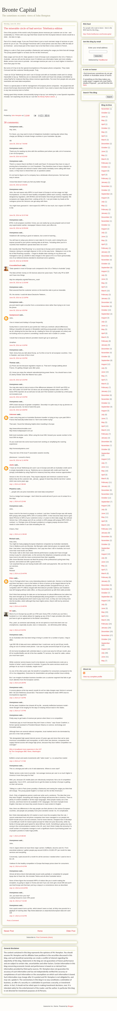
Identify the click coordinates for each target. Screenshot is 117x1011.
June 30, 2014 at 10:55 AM (18, 228)
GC (10, 611)
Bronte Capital (19, 9)
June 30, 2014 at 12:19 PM (18, 297)
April (103, 124)
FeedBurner (103, 60)
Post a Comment (13, 920)
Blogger (70, 1006)
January (104, 182)
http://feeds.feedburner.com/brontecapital (97, 34)
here (85, 85)
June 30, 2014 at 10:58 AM (18, 261)
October (104, 113)
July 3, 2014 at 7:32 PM (17, 698)
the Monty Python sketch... (47, 97)
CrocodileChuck (15, 265)
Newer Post (9, 931)
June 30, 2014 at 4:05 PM (18, 310)
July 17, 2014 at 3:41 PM (18, 916)
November (105, 109)
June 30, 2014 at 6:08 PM (18, 410)
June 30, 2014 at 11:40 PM (18, 460)
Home (40, 931)
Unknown (13, 414)
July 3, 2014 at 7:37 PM (17, 711)
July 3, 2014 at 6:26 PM (17, 683)
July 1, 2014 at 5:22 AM (17, 501)
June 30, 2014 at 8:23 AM (18, 156)
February (104, 163)
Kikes (11, 578)
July (102, 202)
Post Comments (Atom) (44, 937)
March (103, 140)
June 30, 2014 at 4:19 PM (18, 345)
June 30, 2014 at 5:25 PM (18, 380)
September (105, 194)
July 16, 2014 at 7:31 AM (18, 901)
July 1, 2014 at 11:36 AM (18, 534)
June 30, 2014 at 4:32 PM (18, 358)
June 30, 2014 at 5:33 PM (18, 397)
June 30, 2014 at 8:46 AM (18, 185)
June (103, 117)
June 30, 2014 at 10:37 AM (18, 215)
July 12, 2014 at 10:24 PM (18, 888)
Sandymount (14, 315)
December (105, 144)
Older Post (70, 931)
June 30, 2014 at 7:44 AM (18, 144)
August (104, 171)
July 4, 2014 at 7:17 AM (17, 761)
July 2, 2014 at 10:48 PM (18, 606)
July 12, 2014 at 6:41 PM (18, 866)
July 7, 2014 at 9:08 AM (17, 836)
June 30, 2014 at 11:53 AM (18, 282)
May (103, 120)
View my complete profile (92, 677)
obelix (11, 465)
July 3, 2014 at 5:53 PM (17, 630)
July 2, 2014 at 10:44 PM (18, 573)
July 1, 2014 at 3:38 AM (17, 484)
